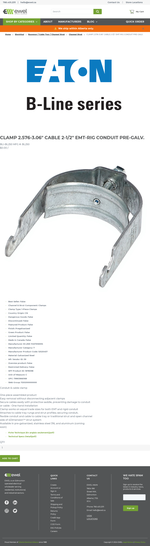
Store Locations (134, 2)
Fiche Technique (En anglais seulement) (31, 432)
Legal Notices (128, 542)
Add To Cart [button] (10, 458)
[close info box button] (143, 28)
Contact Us (114, 2)
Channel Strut (75, 34)
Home (8, 34)
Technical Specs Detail (22, 436)
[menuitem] (21, 21)
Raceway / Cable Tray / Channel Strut (46, 34)
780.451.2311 (9, 2)
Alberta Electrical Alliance (28, 542)
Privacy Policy (140, 542)
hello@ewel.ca (28, 2)
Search (97, 11)
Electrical (19, 34)
